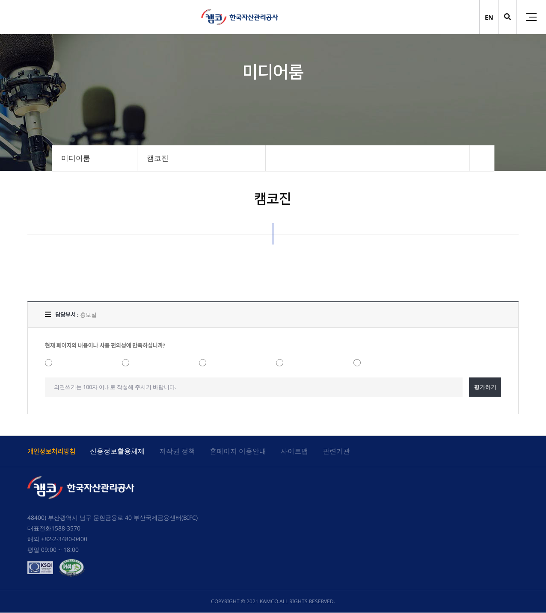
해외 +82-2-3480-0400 (57, 539)
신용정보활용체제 (117, 451)
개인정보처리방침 (51, 451)
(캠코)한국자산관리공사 (239, 17)
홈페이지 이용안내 (238, 451)
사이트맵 (294, 451)
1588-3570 (65, 529)
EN (489, 17)
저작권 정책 (177, 451)
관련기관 (336, 451)
